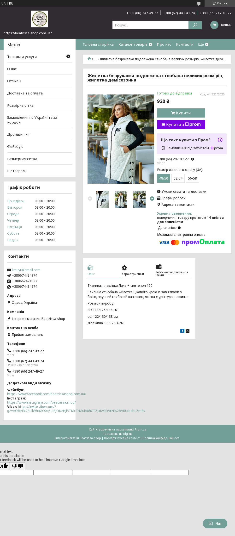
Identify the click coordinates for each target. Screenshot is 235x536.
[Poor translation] (17, 466)
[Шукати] (195, 25)
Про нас (164, 44)
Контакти (184, 44)
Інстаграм (16, 170)
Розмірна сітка (20, 105)
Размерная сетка (22, 158)
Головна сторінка (98, 44)
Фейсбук (15, 146)
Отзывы (14, 80)
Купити (183, 113)
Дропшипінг (18, 134)
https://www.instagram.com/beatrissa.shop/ (41, 402)
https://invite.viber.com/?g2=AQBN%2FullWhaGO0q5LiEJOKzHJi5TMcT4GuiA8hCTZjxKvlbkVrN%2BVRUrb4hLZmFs (76, 408)
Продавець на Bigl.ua (118, 434)
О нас (12, 68)
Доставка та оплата (25, 93)
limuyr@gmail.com (26, 270)
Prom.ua (140, 429)
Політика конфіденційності (161, 438)
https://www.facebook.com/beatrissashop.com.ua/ (46, 394)
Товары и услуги (22, 56)
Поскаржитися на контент (122, 438)
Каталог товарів (132, 44)
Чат (215, 523)
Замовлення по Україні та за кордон (32, 120)
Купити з (183, 124)
